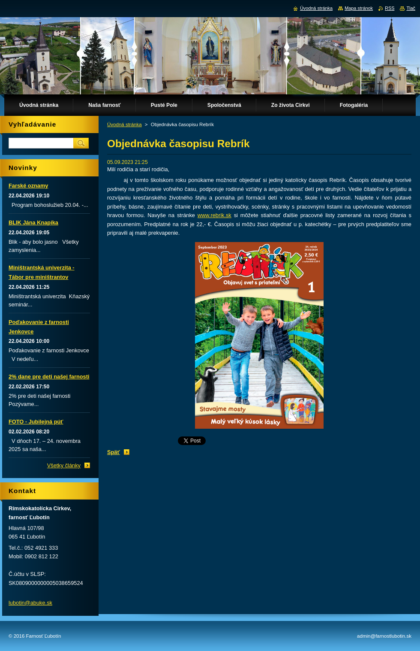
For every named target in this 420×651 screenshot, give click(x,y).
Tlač (410, 8)
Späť (113, 452)
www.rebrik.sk (214, 215)
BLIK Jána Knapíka (33, 222)
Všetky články (64, 465)
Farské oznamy (28, 185)
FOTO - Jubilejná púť (36, 421)
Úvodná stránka (124, 124)
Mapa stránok (359, 8)
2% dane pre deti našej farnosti (49, 376)
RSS (389, 8)
